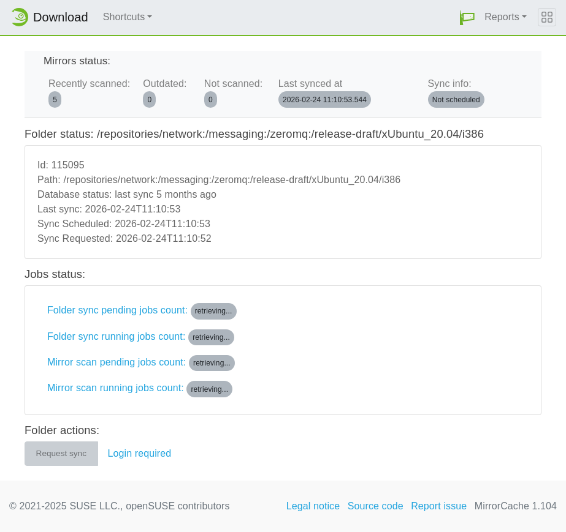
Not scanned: (233, 92)
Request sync (61, 453)
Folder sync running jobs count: (140, 337)
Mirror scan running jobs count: (139, 389)
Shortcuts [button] (124, 17)
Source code (375, 506)
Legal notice (313, 506)
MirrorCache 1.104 (516, 506)
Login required (140, 453)
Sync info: (456, 92)
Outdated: (164, 92)
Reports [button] (501, 17)
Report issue (439, 506)
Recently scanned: (89, 92)
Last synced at (324, 92)
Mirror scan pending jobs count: (141, 363)
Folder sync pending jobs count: (142, 311)
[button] (467, 17)
